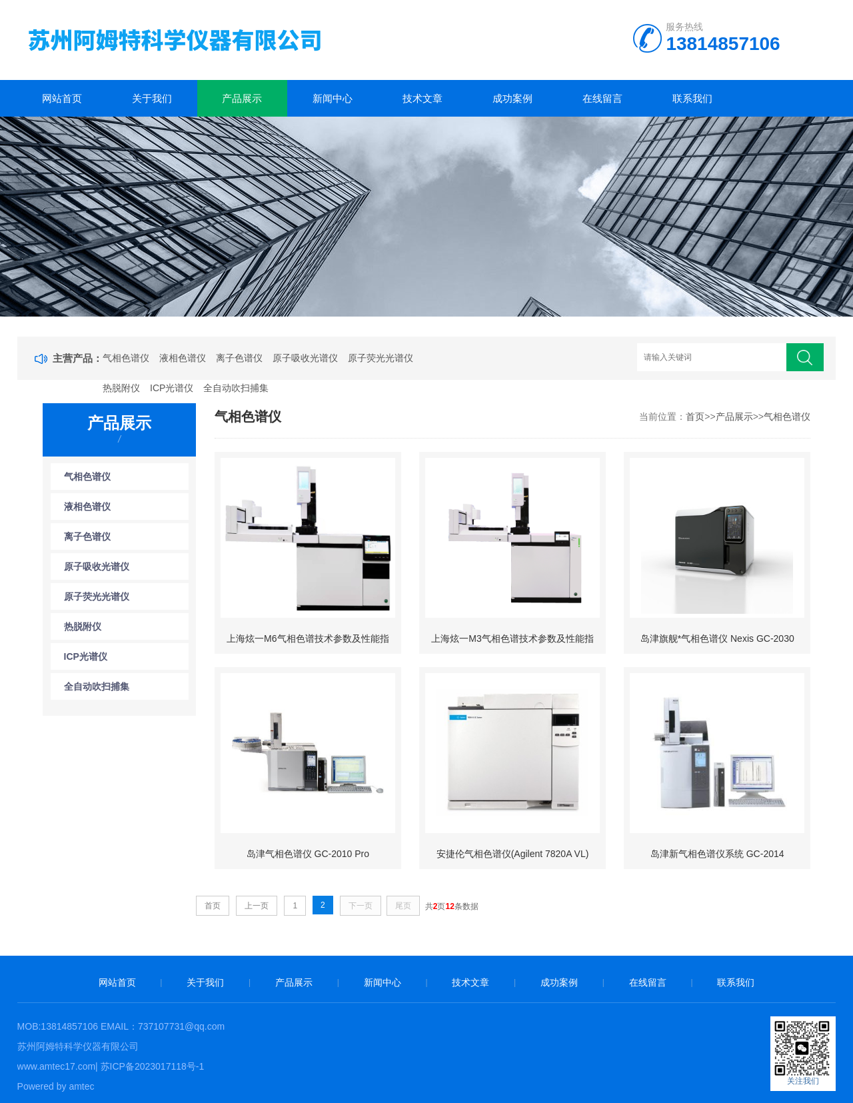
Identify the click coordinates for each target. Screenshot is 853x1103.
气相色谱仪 (126, 358)
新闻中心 (333, 98)
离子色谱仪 (239, 358)
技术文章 (422, 98)
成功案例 (512, 98)
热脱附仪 (121, 388)
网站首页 (62, 98)
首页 (695, 416)
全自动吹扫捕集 (236, 388)
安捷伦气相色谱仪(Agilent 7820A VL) (512, 853)
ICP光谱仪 (171, 388)
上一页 (257, 905)
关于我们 (152, 98)
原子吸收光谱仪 (305, 358)
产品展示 (242, 98)
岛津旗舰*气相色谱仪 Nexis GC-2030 (717, 638)
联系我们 (692, 98)
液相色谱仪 (182, 358)
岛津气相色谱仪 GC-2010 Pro (308, 853)
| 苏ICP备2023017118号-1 (149, 1066)
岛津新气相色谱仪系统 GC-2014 (717, 853)
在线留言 (602, 98)
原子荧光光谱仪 (380, 358)
